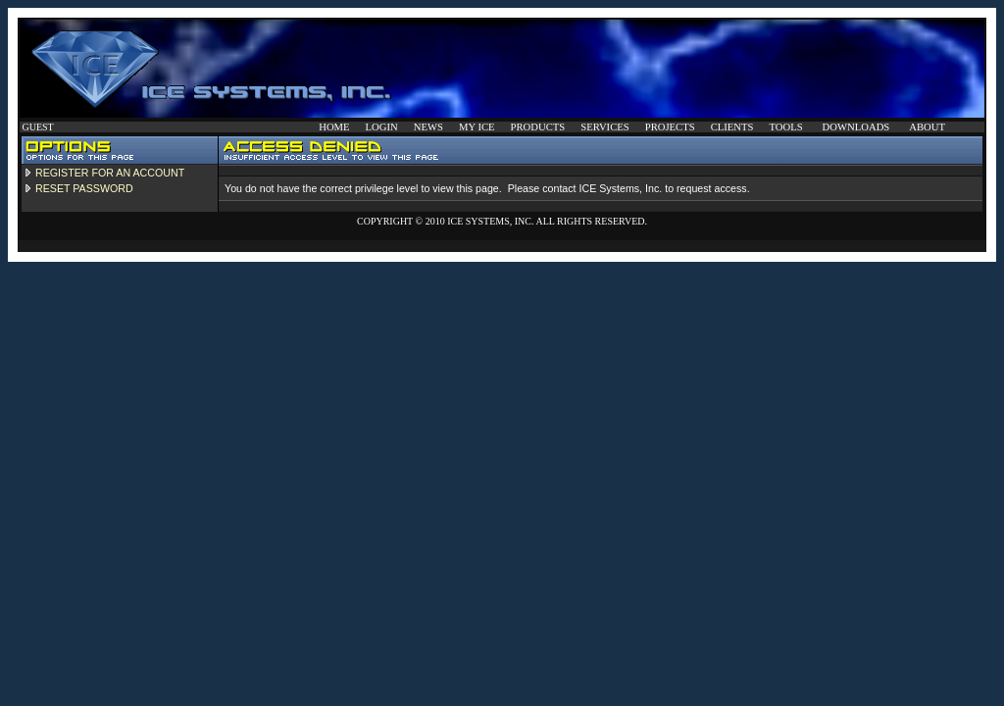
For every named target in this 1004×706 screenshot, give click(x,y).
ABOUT (927, 127)
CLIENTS (732, 127)
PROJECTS (670, 127)
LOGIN (382, 127)
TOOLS (785, 127)
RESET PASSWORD (84, 188)
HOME (334, 127)
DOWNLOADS (856, 127)
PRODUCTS (538, 127)
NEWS (428, 127)
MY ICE (477, 127)
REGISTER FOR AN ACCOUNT (109, 172)
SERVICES (604, 127)
